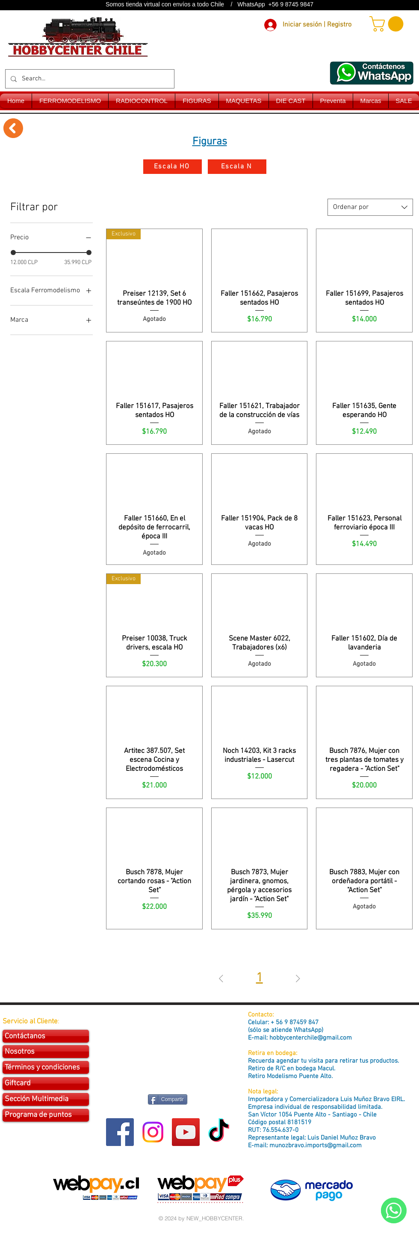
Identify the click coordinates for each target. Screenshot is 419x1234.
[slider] (13, 252)
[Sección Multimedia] (46, 1099)
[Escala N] (237, 166)
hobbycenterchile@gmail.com (310, 1038)
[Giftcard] (46, 1083)
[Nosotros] (46, 1051)
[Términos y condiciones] (46, 1067)
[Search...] (89, 79)
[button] (388, 24)
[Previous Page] (221, 979)
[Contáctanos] (46, 1036)
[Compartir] (167, 1099)
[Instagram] (153, 1132)
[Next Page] (298, 979)
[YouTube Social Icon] (186, 1132)
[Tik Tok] (219, 1132)
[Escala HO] (172, 166)
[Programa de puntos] (46, 1115)
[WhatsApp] (394, 1210)
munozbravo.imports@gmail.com (315, 1145)
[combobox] (370, 207)
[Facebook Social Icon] (120, 1132)
